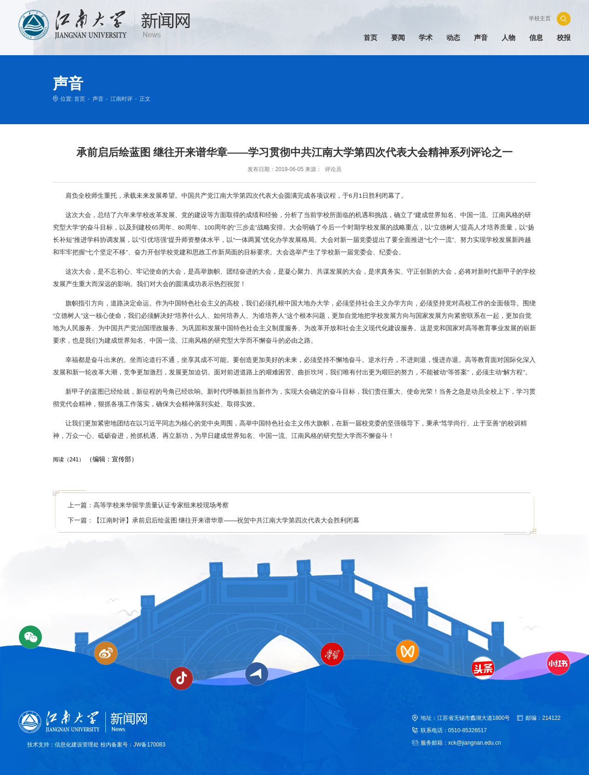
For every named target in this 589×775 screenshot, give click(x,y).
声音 (98, 99)
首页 (79, 99)
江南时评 (121, 99)
